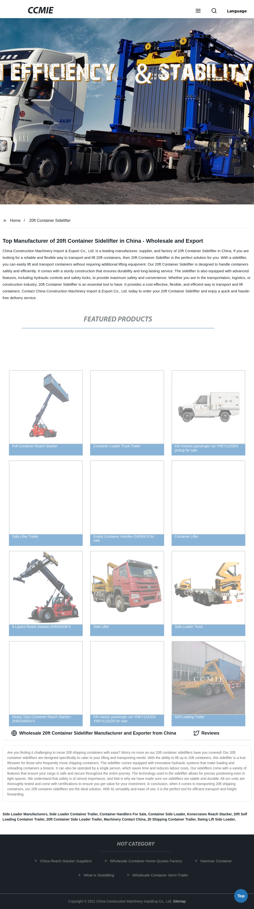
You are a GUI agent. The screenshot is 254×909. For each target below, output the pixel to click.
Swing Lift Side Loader (216, 819)
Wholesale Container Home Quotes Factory (148, 861)
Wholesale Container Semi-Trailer (163, 875)
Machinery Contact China (124, 819)
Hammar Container (218, 861)
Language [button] (237, 11)
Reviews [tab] (206, 733)
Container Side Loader (166, 814)
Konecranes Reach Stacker (209, 814)
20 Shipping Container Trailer (171, 819)
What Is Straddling (101, 875)
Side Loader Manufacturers (24, 814)
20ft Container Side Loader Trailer (74, 819)
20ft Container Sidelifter (50, 220)
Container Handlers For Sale (123, 814)
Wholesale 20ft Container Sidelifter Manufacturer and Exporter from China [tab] (93, 733)
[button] (198, 11)
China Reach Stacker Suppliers (68, 861)
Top (241, 895)
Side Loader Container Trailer (73, 814)
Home (15, 220)
